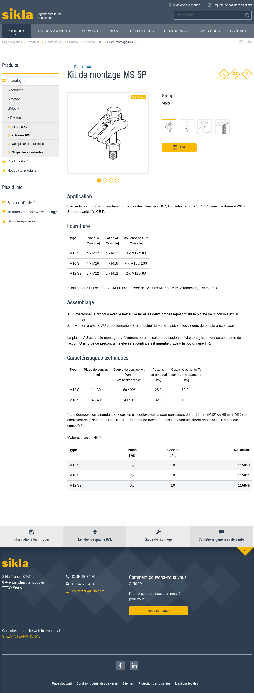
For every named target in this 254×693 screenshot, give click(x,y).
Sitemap (127, 683)
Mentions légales (186, 683)
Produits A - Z (15, 161)
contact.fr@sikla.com (88, 591)
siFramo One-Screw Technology (29, 212)
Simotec (13, 99)
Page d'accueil (14, 42)
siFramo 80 (17, 126)
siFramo (75, 42)
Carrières (209, 31)
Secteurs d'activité (18, 203)
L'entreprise (176, 32)
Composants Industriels (25, 144)
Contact (238, 31)
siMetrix (13, 108)
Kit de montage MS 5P (122, 42)
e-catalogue (55, 42)
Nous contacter (159, 610)
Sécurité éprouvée (19, 221)
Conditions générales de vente (97, 683)
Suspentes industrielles (25, 152)
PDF (179, 147)
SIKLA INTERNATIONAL (21, 636)
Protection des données (154, 683)
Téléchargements (53, 31)
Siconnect (15, 90)
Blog (115, 31)
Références (142, 31)
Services (91, 32)
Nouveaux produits (19, 170)
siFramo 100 (94, 42)
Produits (16, 32)
